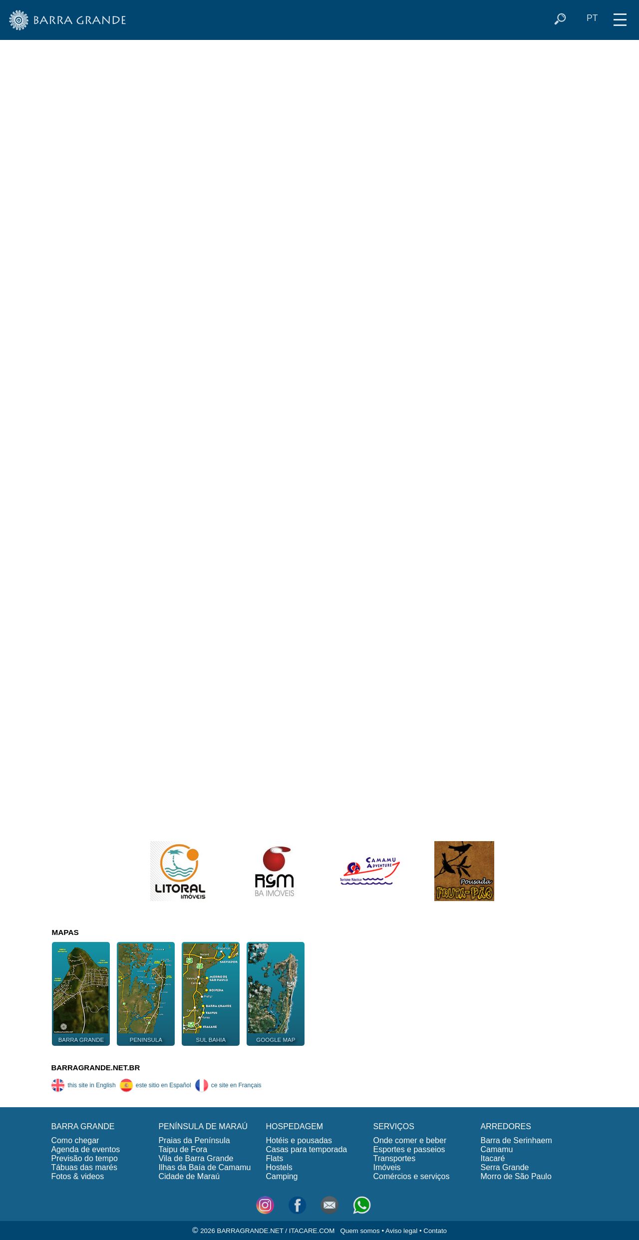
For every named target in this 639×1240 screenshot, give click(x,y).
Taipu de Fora (182, 1149)
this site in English (83, 1085)
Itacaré (493, 1158)
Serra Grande (505, 1167)
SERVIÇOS (393, 1126)
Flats (274, 1158)
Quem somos (359, 1231)
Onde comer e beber (409, 1140)
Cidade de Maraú (189, 1176)
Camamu (497, 1149)
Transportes (394, 1158)
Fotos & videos (77, 1176)
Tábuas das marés (84, 1167)
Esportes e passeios (409, 1149)
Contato (435, 1231)
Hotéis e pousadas (299, 1140)
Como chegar (75, 1140)
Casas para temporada (306, 1149)
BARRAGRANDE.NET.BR (95, 1067)
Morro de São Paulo (516, 1176)
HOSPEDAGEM (294, 1126)
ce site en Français (228, 1085)
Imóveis (386, 1167)
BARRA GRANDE (82, 1126)
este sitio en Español (155, 1085)
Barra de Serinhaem (516, 1140)
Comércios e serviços (411, 1176)
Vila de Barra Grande (195, 1158)
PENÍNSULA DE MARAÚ (203, 1126)
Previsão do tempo (84, 1158)
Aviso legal (401, 1231)
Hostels (279, 1167)
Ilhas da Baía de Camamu (204, 1167)
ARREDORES (506, 1126)
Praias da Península (194, 1140)
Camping (282, 1176)
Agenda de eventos (85, 1149)
